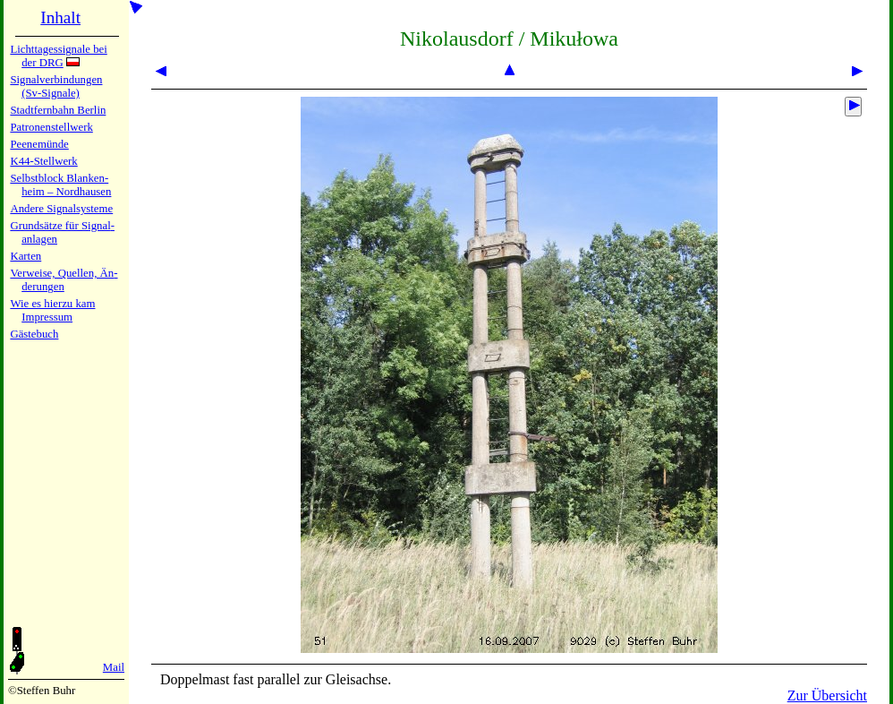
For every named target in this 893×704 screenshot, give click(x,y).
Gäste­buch (34, 334)
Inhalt (60, 17)
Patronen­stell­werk (51, 127)
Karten (25, 256)
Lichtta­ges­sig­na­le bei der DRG (58, 56)
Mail (113, 667)
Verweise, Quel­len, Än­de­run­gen (63, 280)
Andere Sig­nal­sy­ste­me (61, 208)
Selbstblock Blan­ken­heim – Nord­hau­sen (60, 185)
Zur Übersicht (827, 695)
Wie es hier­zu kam (52, 303)
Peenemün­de (39, 144)
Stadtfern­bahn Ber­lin (58, 110)
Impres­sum (46, 317)
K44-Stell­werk (43, 161)
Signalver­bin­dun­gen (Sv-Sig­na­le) (56, 86)
